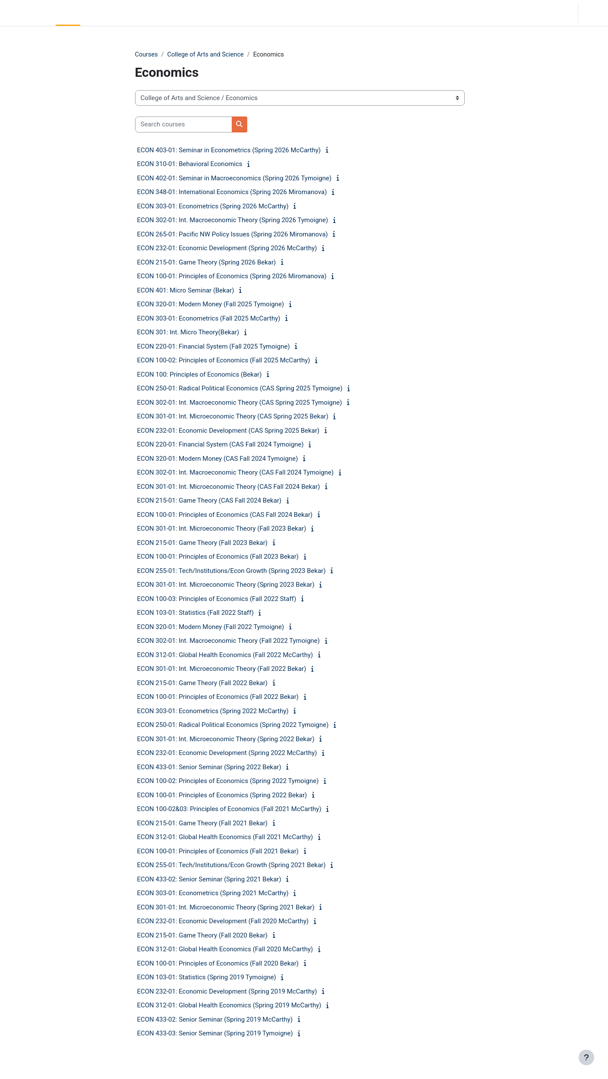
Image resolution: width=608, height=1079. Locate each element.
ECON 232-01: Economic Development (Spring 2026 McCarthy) (227, 248)
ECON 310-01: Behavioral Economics (190, 164)
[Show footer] (586, 1057)
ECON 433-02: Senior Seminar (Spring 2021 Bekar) (209, 880)
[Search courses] (183, 125)
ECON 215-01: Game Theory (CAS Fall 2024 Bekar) (209, 501)
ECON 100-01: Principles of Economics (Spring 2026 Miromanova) (232, 276)
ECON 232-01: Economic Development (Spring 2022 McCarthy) (227, 753)
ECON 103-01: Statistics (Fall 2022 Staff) (195, 613)
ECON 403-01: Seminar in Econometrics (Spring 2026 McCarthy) (229, 150)
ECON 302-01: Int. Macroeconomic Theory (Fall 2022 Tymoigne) (228, 641)
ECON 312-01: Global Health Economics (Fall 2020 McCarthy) (225, 949)
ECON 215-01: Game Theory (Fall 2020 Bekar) (202, 936)
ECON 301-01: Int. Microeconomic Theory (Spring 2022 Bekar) (226, 739)
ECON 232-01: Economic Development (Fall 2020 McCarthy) (223, 921)
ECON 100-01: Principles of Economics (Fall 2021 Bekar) (218, 852)
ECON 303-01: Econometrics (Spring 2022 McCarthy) (213, 711)
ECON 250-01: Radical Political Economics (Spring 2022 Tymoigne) (233, 725)
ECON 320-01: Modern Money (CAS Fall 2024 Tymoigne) (217, 459)
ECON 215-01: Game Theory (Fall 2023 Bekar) (202, 543)
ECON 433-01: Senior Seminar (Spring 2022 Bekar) (209, 767)
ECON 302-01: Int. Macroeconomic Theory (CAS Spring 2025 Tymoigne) (239, 403)
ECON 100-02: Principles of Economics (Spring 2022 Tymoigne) (228, 781)
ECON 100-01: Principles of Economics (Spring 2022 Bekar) (222, 795)
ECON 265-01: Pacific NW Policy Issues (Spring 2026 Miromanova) (232, 235)
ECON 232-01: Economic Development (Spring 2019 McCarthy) (227, 992)
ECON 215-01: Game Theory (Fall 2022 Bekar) (202, 683)
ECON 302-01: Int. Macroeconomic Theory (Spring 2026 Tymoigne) (232, 220)
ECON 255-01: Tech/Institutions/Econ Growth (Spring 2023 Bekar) (231, 571)
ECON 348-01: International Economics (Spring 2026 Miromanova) (232, 192)
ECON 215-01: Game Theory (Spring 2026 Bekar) (206, 263)
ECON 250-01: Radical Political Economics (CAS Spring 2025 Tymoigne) (240, 389)
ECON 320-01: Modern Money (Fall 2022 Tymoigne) (210, 627)
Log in (592, 13)
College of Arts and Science (208, 55)
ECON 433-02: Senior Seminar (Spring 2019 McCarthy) (215, 1020)
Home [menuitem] (67, 13)
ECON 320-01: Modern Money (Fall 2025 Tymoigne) (210, 304)
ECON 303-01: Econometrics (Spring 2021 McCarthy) (213, 893)
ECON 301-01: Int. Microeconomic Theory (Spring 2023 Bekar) (226, 585)
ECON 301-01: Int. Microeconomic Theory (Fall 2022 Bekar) (221, 669)
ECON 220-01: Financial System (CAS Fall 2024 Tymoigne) (220, 445)
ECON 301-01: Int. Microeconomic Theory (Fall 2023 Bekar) (221, 529)
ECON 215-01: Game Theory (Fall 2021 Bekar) (202, 823)
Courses (147, 55)
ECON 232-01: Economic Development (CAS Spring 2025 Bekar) (228, 431)
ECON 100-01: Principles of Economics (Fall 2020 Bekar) (218, 964)
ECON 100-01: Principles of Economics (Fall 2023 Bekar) (218, 557)
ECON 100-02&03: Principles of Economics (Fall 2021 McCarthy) (229, 809)
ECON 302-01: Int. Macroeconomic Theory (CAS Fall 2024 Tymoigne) (235, 473)
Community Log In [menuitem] (110, 13)
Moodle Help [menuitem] (161, 13)
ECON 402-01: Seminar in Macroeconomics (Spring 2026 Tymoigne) (234, 178)
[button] (518, 13)
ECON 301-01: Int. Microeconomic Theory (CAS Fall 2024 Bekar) (228, 487)
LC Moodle (26, 13)
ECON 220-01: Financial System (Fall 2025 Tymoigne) (213, 347)
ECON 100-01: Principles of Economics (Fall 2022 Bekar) (218, 697)
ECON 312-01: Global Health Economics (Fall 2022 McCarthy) (225, 655)
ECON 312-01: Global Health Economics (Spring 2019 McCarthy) (229, 1006)
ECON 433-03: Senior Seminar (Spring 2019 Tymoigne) (215, 1034)
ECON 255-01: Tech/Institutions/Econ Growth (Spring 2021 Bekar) (231, 865)
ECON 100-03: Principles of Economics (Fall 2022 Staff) (216, 599)
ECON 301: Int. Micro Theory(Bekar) (188, 333)
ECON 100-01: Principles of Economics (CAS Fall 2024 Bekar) (225, 515)
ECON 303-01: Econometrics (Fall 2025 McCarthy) (208, 319)
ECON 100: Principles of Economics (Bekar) (199, 375)
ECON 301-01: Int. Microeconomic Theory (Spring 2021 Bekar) (226, 908)
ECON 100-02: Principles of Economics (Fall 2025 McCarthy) (223, 361)
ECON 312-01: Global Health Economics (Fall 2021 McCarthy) (225, 837)
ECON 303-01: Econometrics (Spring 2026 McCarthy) (213, 207)
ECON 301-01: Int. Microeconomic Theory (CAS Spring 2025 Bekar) (232, 417)
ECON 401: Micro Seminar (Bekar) (185, 291)
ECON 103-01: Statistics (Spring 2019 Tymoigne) (206, 977)
